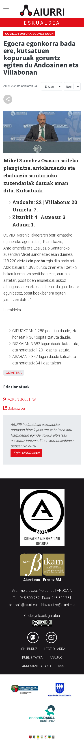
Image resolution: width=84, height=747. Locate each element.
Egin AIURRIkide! (26, 453)
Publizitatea (32, 658)
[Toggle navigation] (6, 10)
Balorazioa (14, 408)
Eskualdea (42, 22)
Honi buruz (28, 649)
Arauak (56, 658)
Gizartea (14, 373)
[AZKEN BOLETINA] (20, 399)
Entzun (49, 86)
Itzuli (69, 86)
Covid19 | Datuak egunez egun (29, 33)
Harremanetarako (35, 666)
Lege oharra (54, 649)
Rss (61, 666)
